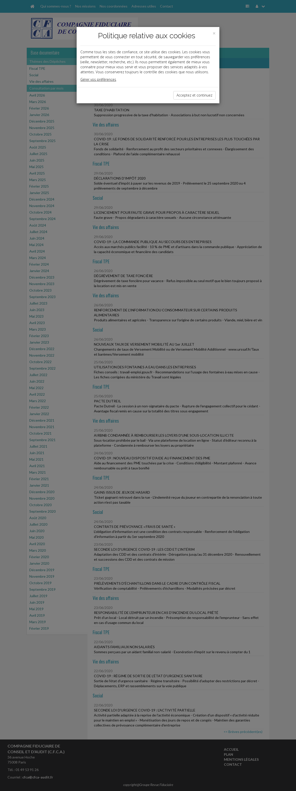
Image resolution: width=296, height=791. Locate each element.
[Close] (214, 33)
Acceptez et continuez (194, 95)
